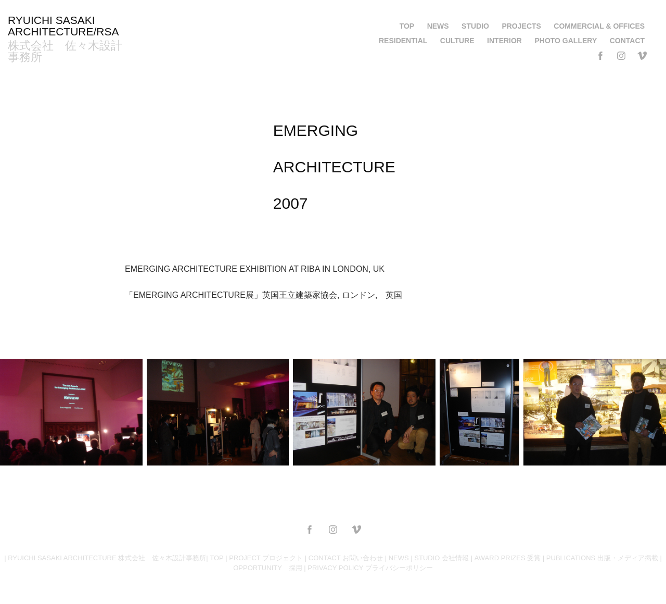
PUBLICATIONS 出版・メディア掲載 (602, 558)
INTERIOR (504, 40)
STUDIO (475, 26)
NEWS (438, 26)
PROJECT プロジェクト (266, 558)
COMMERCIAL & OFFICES (599, 26)
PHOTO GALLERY (565, 40)
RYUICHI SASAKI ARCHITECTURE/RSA (63, 25)
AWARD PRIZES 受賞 (508, 558)
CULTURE (457, 40)
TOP (407, 26)
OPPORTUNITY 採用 (267, 568)
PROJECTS (521, 26)
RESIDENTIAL (403, 40)
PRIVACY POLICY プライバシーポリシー (370, 568)
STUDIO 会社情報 (441, 558)
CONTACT (627, 40)
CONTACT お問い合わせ (346, 558)
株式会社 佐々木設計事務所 (65, 51)
